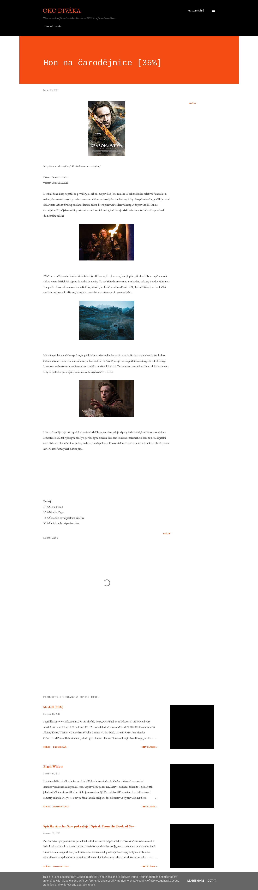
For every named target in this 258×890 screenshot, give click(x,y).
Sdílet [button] (192, 103)
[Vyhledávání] (195, 11)
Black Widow (53, 766)
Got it (212, 880)
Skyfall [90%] (53, 707)
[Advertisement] (101, 653)
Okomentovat (61, 806)
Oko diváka (62, 11)
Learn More (195, 880)
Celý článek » (149, 747)
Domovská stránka (53, 26)
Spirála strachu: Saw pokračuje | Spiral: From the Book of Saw (89, 826)
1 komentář (59, 747)
